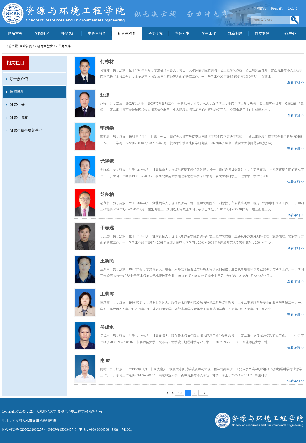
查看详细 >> (295, 82)
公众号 (292, 8)
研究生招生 (19, 105)
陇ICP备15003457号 (62, 429)
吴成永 (107, 327)
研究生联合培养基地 (26, 130)
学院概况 (42, 33)
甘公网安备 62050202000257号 (24, 429)
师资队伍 (68, 33)
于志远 (107, 227)
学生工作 (209, 33)
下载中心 (288, 33)
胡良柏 (107, 194)
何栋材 (107, 61)
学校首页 (259, 8)
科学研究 (155, 33)
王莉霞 (107, 293)
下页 (203, 392)
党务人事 (182, 33)
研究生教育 (127, 33)
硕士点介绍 (19, 79)
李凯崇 (107, 128)
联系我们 (277, 8)
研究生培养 (19, 117)
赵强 (104, 94)
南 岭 (105, 360)
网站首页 (15, 33)
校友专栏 (262, 33)
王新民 (107, 260)
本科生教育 (97, 33)
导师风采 (64, 46)
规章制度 (235, 33)
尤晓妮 (107, 161)
